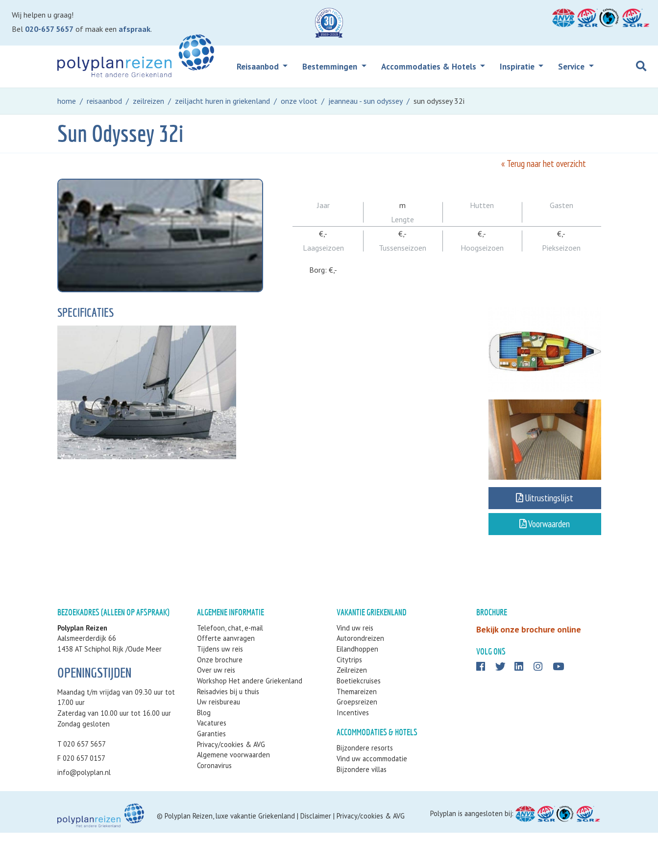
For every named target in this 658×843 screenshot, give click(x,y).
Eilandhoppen (357, 659)
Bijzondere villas (362, 779)
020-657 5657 (49, 29)
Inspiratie (518, 66)
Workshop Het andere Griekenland (249, 691)
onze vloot (299, 101)
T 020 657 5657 (81, 754)
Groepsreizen (357, 712)
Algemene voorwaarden (233, 765)
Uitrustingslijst (544, 503)
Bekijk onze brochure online (528, 639)
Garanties (211, 744)
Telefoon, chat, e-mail (230, 638)
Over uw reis (216, 680)
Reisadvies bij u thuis (228, 701)
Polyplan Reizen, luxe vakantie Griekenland (230, 826)
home (66, 101)
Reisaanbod (259, 66)
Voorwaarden (544, 528)
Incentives (353, 722)
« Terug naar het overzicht (543, 163)
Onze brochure (220, 670)
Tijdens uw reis (220, 659)
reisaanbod (104, 101)
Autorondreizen (360, 649)
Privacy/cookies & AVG (231, 754)
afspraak (134, 29)
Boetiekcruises (359, 691)
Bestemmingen (330, 66)
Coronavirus (214, 775)
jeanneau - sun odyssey (365, 101)
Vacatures (211, 733)
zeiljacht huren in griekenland (222, 101)
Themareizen (357, 701)
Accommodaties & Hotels (429, 66)
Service (572, 66)
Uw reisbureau (218, 712)
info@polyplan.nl (84, 782)
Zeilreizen (352, 680)
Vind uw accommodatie (372, 768)
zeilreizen (148, 101)
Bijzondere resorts (365, 758)
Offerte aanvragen (226, 649)
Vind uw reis (355, 638)
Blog (204, 722)
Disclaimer (315, 826)
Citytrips (349, 670)
